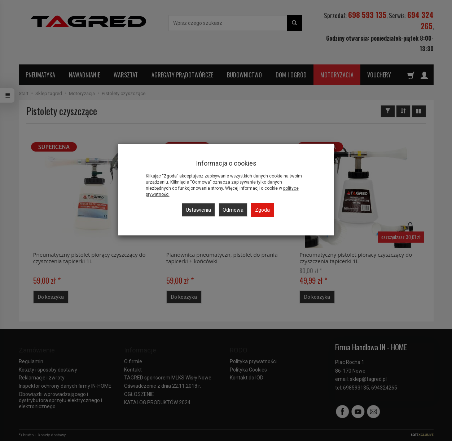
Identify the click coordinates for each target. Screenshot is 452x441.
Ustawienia (198, 210)
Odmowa (233, 210)
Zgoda (262, 210)
